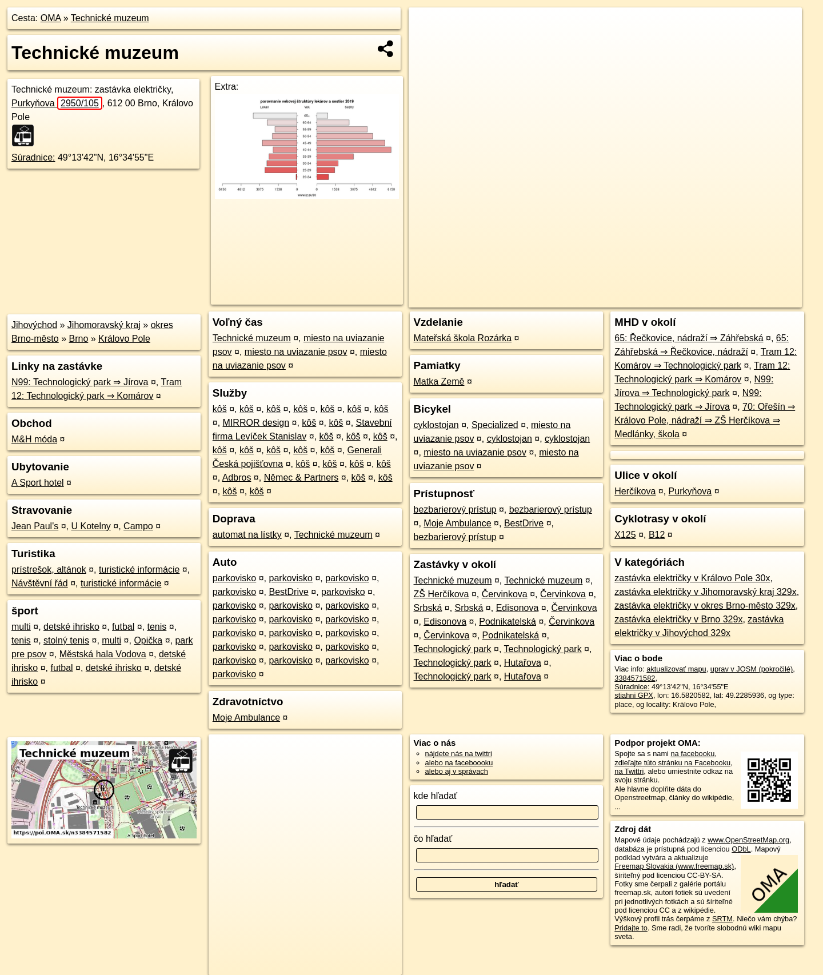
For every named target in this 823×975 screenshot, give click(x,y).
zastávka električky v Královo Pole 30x (692, 578)
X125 (625, 535)
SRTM (722, 918)
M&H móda (34, 439)
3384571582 (634, 678)
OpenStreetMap (604, 298)
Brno (79, 338)
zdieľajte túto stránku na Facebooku (672, 762)
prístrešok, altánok (48, 569)
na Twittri (629, 771)
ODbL (741, 849)
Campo (138, 526)
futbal (123, 627)
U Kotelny (90, 526)
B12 (657, 535)
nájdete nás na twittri (458, 753)
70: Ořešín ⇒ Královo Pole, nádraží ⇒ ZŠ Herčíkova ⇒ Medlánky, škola (704, 420)
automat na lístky (247, 535)
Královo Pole (124, 338)
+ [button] (428, 26)
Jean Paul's (34, 526)
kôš (220, 409)
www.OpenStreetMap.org (748, 840)
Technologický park (453, 649)
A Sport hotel (37, 483)
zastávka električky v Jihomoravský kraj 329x (705, 592)
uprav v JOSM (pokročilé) (751, 669)
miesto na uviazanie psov (296, 352)
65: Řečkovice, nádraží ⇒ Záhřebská (688, 338)
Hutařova (522, 663)
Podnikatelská (507, 621)
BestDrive (289, 592)
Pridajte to (631, 928)
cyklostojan (436, 425)
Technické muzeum (110, 18)
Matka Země (439, 381)
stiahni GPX (633, 695)
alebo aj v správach (456, 771)
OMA (51, 18)
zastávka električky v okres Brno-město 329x (705, 605)
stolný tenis (66, 640)
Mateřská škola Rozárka (463, 338)
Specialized (495, 425)
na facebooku (692, 753)
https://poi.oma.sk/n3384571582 (751, 298)
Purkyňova (56, 103)
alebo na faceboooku (459, 762)
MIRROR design (256, 422)
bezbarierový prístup (455, 509)
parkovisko (234, 578)
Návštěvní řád (39, 583)
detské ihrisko (71, 627)
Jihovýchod (34, 325)
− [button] (428, 44)
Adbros (236, 477)
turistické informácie (139, 569)
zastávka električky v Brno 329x (678, 619)
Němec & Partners (301, 477)
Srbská (428, 608)
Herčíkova (635, 491)
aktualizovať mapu (676, 669)
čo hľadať (433, 839)
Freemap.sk (663, 298)
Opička (148, 640)
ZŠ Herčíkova (441, 594)
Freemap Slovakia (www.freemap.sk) (674, 866)
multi (21, 627)
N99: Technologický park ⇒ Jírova (79, 382)
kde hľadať (436, 796)
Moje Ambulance (246, 717)
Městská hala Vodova (102, 654)
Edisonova (517, 608)
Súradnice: (33, 157)
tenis (157, 627)
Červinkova (505, 594)
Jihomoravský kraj (104, 325)
